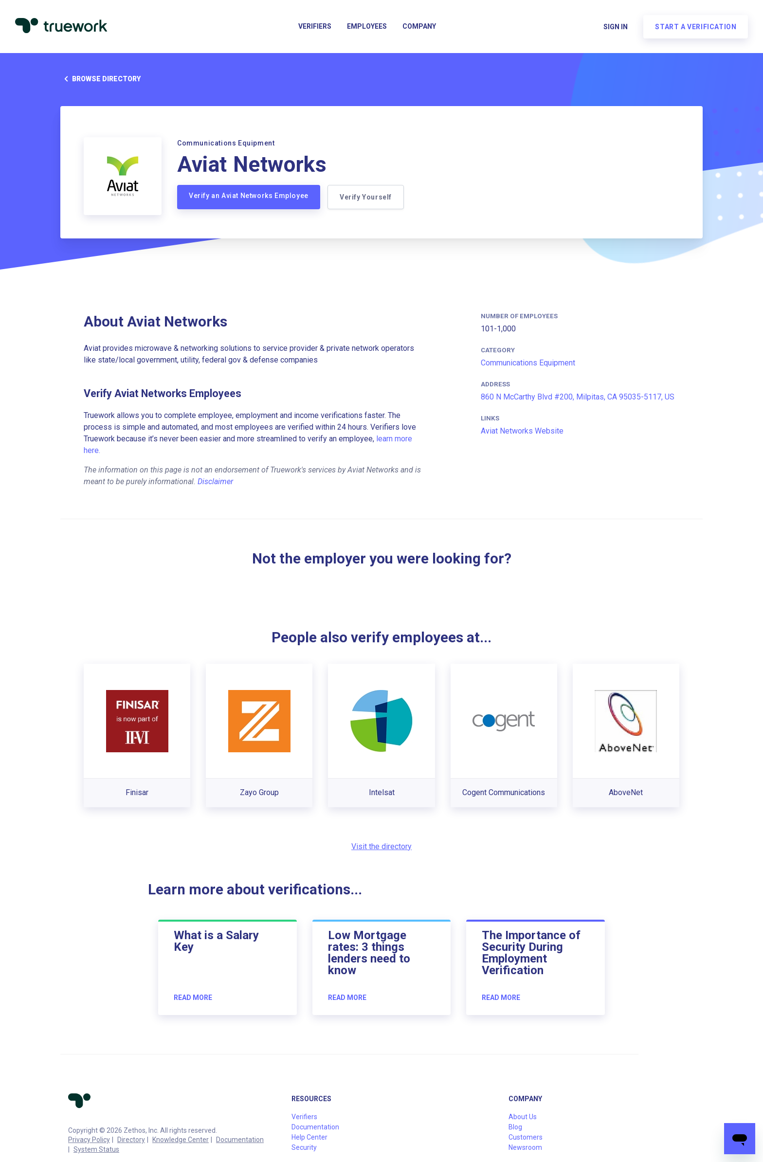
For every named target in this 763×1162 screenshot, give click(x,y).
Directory (131, 1140)
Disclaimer (215, 481)
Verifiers (314, 27)
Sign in (615, 27)
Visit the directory (381, 846)
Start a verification (695, 27)
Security (304, 1147)
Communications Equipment (528, 362)
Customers (526, 1137)
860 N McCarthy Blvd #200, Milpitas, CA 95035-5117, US (577, 396)
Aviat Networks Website (522, 431)
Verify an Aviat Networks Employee (249, 196)
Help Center (309, 1137)
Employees (367, 27)
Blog (515, 1127)
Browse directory (100, 79)
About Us (523, 1117)
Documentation (240, 1140)
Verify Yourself (366, 197)
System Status (96, 1149)
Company (419, 27)
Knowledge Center (180, 1140)
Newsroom (525, 1147)
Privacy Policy (89, 1140)
